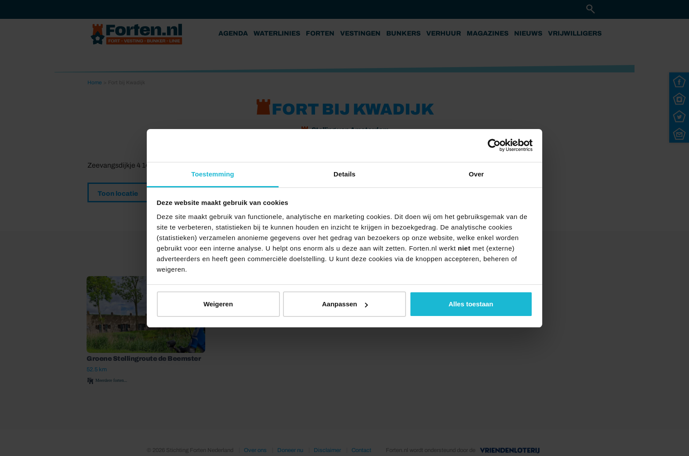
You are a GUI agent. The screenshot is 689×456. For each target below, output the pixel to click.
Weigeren (218, 304)
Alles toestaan (471, 304)
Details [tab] (344, 174)
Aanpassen (345, 304)
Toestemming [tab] (212, 174)
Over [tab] (476, 174)
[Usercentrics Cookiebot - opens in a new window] (494, 145)
